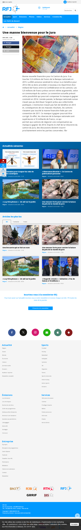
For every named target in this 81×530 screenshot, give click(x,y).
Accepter (74, 524)
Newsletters (47, 332)
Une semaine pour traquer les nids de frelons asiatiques (18, 172)
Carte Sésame (6, 451)
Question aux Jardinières (9, 419)
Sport (15, 17)
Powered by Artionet (8, 513)
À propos (4, 444)
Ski (42, 365)
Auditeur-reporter (70, 2)
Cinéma (44, 401)
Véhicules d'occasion (47, 398)
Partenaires (5, 462)
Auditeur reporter (7, 372)
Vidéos (39, 17)
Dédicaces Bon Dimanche (9, 412)
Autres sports (45, 383)
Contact (4, 472)
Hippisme (44, 369)
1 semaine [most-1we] (16, 222)
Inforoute (44, 415)
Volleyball (44, 358)
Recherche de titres (8, 405)
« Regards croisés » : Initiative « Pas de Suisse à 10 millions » (58, 280)
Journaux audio (6, 365)
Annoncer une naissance (9, 415)
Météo (43, 408)
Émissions (23, 17)
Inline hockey (45, 379)
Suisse (4, 351)
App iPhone (57, 332)
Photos (31, 17)
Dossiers (4, 369)
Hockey (44, 351)
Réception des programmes (10, 448)
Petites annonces (46, 412)
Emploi (44, 419)
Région (20, 27)
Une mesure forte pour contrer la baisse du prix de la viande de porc (59, 203)
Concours (5, 433)
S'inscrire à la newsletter (40, 308)
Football (44, 348)
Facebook (12, 332)
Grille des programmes (8, 408)
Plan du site (25, 508)
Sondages (5, 429)
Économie (5, 358)
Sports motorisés (46, 376)
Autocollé (5, 426)
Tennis (43, 372)
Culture (4, 362)
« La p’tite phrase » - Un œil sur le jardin (19, 202)
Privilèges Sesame (47, 405)
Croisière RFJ (57, 17)
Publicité (4, 455)
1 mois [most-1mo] (25, 222)
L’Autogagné (5, 422)
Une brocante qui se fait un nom (16, 247)
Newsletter (5, 476)
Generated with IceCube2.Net (22, 513)
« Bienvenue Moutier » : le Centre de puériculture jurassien (57, 172)
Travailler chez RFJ (7, 458)
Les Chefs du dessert (12, 21)
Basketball (44, 355)
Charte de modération (8, 469)
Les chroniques (6, 401)
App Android (68, 332)
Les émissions (6, 398)
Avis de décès (45, 422)
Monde (4, 355)
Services (47, 17)
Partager (7, 43)
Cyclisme (44, 362)
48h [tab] (7, 222)
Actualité (7, 17)
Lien (6, 51)
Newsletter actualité (8, 376)
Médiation (5, 465)
